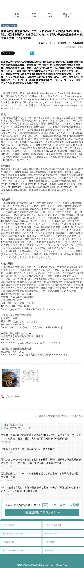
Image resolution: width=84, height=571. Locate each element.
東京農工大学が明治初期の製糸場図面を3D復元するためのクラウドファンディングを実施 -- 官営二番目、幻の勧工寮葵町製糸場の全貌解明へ (41, 437)
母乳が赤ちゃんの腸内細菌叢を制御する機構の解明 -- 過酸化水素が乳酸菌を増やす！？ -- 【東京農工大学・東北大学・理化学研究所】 (41, 461)
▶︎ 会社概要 (49, 542)
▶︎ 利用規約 (49, 550)
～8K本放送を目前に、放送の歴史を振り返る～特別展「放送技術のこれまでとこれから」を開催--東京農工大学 (41, 489)
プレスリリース (14, 396)
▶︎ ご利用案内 (8, 525)
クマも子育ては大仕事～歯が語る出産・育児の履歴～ (29, 449)
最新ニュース (16, 15)
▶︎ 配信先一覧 (8, 542)
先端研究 (62, 43)
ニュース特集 (67, 15)
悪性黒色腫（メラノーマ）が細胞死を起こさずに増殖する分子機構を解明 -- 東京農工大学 (40, 475)
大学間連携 (77, 43)
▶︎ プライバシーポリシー (13, 550)
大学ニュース (33, 15)
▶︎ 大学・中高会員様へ (53, 525)
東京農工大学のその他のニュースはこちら (61, 416)
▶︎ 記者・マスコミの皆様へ (14, 533)
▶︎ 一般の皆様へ (51, 533)
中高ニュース (50, 15)
